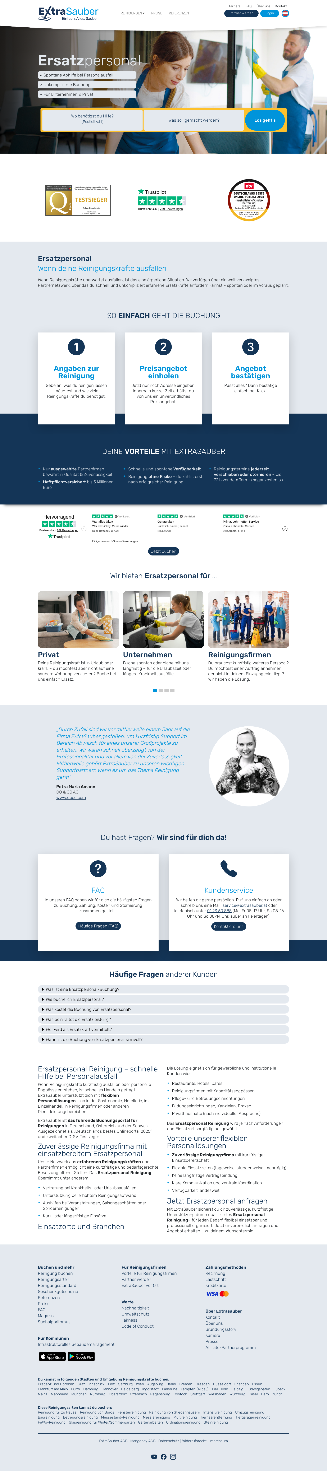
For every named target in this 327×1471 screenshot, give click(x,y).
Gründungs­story (220, 1329)
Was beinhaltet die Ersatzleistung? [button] (76, 1019)
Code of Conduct (138, 1326)
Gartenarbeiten (150, 1422)
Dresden (203, 1384)
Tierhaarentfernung (216, 1417)
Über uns (263, 6)
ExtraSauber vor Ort (140, 1285)
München (79, 1394)
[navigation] (68, 12)
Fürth (75, 1389)
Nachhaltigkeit (135, 1308)
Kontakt (281, 6)
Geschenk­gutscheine (58, 1291)
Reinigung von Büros (97, 1412)
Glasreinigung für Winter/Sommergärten (102, 1422)
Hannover (110, 1389)
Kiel (215, 1389)
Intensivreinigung (217, 1412)
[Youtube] (154, 1457)
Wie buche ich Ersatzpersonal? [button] (72, 999)
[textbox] (92, 120)
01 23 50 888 (219, 910)
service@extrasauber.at (245, 905)
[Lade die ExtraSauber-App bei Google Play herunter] (81, 1356)
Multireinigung (185, 1417)
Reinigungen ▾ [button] (133, 13)
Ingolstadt (150, 1389)
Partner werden (136, 1279)
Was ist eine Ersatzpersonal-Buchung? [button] (80, 989)
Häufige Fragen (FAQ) (98, 925)
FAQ (249, 6)
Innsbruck (96, 1384)
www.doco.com (71, 797)
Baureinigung (49, 1417)
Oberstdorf (118, 1394)
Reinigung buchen (55, 1273)
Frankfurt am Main (53, 1389)
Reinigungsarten (53, 1279)
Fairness (129, 1320)
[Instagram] (173, 1457)
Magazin (46, 1315)
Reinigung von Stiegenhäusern (174, 1412)
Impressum (218, 1441)
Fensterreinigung (132, 1412)
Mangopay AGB (142, 1441)
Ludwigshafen (258, 1389)
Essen (257, 1384)
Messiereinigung (156, 1417)
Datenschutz (168, 1441)
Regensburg (160, 1394)
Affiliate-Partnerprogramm (230, 1347)
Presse (211, 1341)
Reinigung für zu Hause (57, 1412)
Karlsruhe (169, 1389)
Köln (224, 1389)
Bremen (185, 1384)
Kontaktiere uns (229, 926)
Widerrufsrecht (194, 1441)
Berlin (171, 1384)
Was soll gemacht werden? (193, 120)
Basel (253, 1394)
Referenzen (179, 13)
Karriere (234, 6)
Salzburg (125, 1384)
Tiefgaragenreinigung (253, 1417)
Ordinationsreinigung (183, 1422)
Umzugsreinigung (249, 1412)
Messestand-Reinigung (120, 1417)
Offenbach (138, 1394)
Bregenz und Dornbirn (56, 1384)
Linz (111, 1384)
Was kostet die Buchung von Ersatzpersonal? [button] (86, 1009)
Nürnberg (97, 1394)
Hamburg (90, 1389)
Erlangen (241, 1384)
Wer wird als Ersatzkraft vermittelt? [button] (76, 1029)
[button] (285, 13)
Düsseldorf (222, 1384)
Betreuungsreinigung (80, 1417)
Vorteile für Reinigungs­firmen (149, 1273)
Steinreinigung (216, 1422)
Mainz (42, 1394)
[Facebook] (163, 1457)
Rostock (180, 1394)
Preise (156, 13)
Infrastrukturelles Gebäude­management (76, 1344)
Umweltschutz (135, 1314)
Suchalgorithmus (54, 1321)
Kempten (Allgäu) (195, 1389)
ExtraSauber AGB (113, 1441)
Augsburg (155, 1384)
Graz (81, 1384)
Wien (140, 1384)
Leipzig (237, 1389)
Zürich (277, 1394)
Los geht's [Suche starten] (265, 120)
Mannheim (59, 1394)
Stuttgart (197, 1394)
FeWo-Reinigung (51, 1422)
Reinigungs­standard (57, 1285)
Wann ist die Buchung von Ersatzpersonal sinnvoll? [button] (91, 1039)
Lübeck (279, 1389)
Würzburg (237, 1394)
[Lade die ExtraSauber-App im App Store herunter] (52, 1356)
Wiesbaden (217, 1394)
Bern (265, 1394)
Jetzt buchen (163, 551)
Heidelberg (130, 1389)
